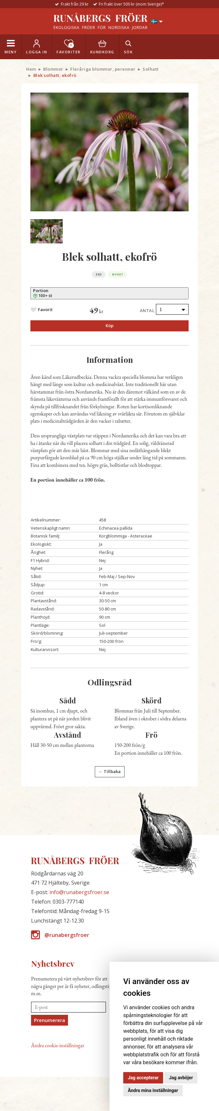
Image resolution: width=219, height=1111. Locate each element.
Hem (31, 69)
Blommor (53, 69)
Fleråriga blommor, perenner (103, 69)
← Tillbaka (109, 771)
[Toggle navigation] (10, 46)
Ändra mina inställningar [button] (153, 1090)
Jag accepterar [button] (143, 1077)
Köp (109, 325)
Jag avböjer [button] (181, 1077)
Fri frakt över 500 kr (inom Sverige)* (131, 4)
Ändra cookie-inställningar (57, 1045)
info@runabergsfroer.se (79, 892)
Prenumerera (49, 1020)
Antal (147, 310)
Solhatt (151, 69)
